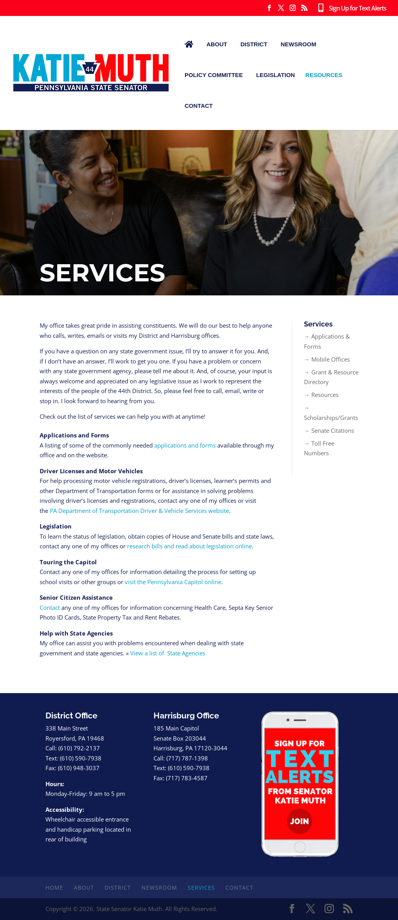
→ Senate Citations (329, 430)
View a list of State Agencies (167, 653)
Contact (199, 105)
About (216, 44)
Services (201, 887)
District (254, 44)
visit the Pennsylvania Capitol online (173, 582)
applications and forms (185, 445)
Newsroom (298, 44)
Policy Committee (214, 75)
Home (54, 887)
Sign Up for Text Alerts (350, 8)
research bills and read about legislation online (189, 546)
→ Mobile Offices (327, 359)
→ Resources (321, 395)
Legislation (275, 75)
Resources (323, 75)
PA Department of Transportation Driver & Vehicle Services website (139, 510)
